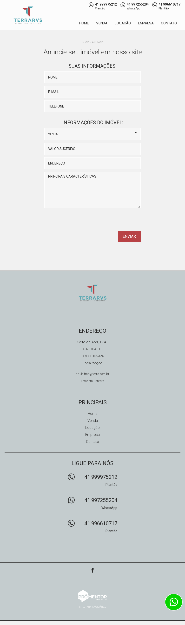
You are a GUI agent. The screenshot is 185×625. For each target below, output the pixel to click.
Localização (92, 363)
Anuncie (97, 42)
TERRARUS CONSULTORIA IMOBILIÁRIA (92, 293)
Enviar (129, 236)
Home (84, 23)
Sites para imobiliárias (92, 607)
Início (86, 42)
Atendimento (174, 602)
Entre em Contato (92, 381)
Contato (169, 23)
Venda (101, 23)
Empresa (146, 23)
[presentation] (110, 221)
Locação (123, 23)
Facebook (92, 570)
